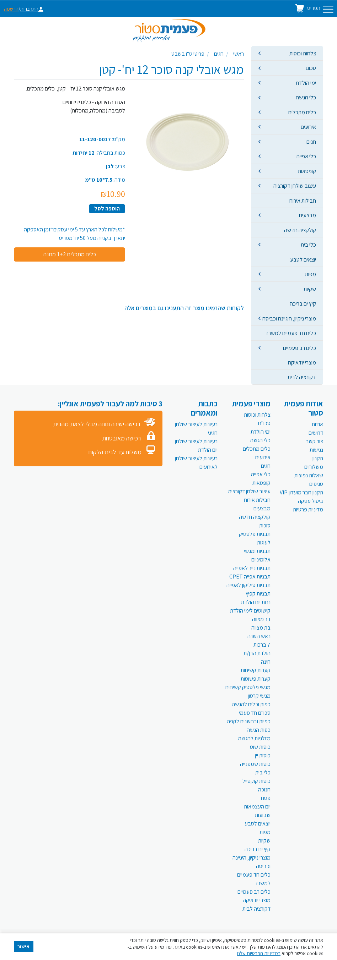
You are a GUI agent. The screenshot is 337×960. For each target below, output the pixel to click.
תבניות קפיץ (258, 593)
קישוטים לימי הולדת (250, 610)
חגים (311, 142)
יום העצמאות (257, 806)
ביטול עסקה (310, 501)
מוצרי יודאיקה (302, 362)
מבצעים (307, 215)
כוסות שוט (260, 747)
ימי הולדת (306, 83)
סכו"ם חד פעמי (255, 713)
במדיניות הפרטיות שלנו (258, 953)
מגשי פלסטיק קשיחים (248, 687)
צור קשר (314, 441)
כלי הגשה (306, 97)
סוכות (265, 525)
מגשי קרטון (259, 696)
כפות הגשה (259, 730)
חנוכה (264, 789)
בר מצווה (261, 619)
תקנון (317, 458)
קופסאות (307, 171)
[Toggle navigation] (328, 9)
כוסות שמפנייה (255, 764)
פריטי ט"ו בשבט (187, 53)
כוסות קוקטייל (256, 781)
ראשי (238, 53)
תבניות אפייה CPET (250, 576)
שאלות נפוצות (308, 475)
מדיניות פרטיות (308, 509)
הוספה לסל (107, 208)
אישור (23, 946)
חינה (266, 661)
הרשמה (11, 9)
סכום (311, 68)
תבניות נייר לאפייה (252, 568)
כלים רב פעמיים (299, 348)
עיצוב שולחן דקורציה (294, 186)
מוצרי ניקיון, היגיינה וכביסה (289, 318)
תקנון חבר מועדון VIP (301, 492)
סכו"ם (264, 423)
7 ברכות (262, 644)
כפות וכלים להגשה (251, 704)
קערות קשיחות (256, 670)
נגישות (316, 450)
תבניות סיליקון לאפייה (248, 585)
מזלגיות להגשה (254, 738)
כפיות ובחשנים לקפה (249, 721)
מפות (310, 274)
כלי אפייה (306, 156)
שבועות (263, 815)
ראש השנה (259, 636)
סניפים (316, 484)
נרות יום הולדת (256, 602)
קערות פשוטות (256, 678)
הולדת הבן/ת (257, 653)
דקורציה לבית (302, 377)
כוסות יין (263, 755)
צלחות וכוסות (302, 53)
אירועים (308, 127)
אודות (317, 424)
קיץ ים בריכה (303, 303)
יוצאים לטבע (303, 259)
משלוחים (313, 467)
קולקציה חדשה (300, 230)
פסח (266, 798)
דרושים (316, 433)
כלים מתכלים (302, 112)
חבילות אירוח (302, 200)
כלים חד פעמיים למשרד (290, 333)
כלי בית (308, 244)
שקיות (310, 289)
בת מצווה (261, 627)
